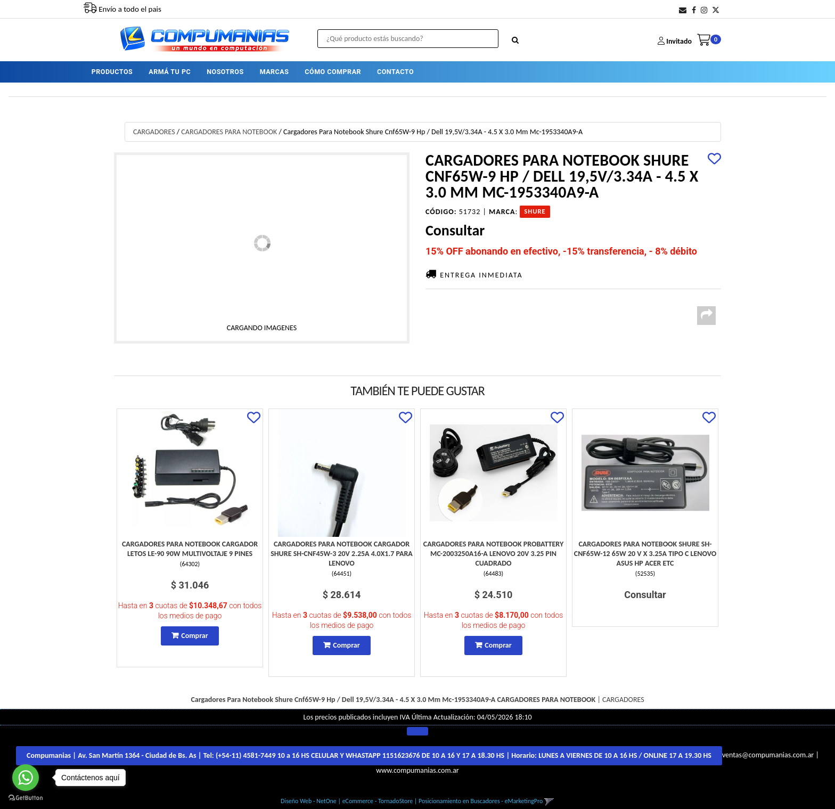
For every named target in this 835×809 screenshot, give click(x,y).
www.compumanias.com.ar (417, 770)
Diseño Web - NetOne (309, 801)
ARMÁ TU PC (170, 72)
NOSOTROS (225, 72)
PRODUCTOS (112, 72)
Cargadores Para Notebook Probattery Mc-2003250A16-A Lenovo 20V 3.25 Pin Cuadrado (493, 554)
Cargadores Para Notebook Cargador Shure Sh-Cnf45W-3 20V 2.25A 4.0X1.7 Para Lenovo (342, 554)
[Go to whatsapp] (25, 777)
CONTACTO (395, 72)
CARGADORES (154, 131)
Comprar (194, 635)
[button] (682, 10)
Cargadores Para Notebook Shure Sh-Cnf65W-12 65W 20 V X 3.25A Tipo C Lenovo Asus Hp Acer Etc (645, 554)
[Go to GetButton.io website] (26, 798)
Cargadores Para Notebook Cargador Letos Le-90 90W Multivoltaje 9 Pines (190, 549)
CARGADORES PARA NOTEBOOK (229, 131)
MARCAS (274, 72)
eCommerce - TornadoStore (377, 801)
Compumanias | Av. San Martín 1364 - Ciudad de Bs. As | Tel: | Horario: (369, 755)
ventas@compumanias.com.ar (768, 755)
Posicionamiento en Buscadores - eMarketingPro (481, 801)
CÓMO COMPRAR (333, 72)
